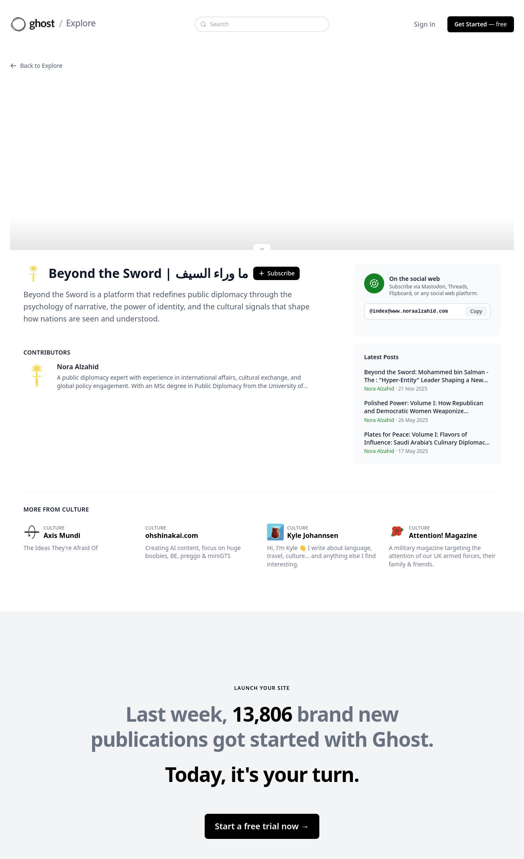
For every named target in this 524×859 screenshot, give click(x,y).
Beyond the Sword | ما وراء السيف (135, 273)
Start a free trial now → (262, 826)
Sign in (425, 24)
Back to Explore (36, 65)
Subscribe (276, 273)
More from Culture (56, 509)
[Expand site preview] (262, 250)
